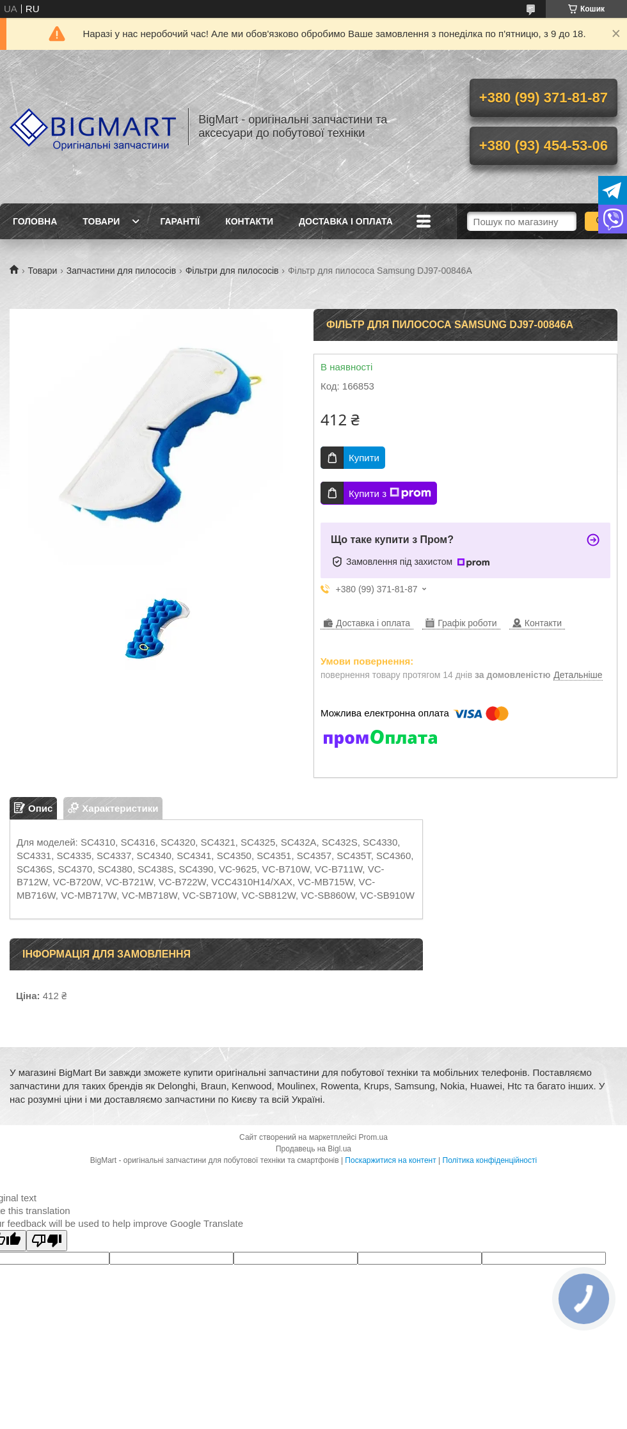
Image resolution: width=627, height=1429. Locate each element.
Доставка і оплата (346, 221)
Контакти (249, 221)
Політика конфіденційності (490, 1160)
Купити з (390, 493)
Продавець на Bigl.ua (313, 1148)
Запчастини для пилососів (121, 270)
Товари (101, 221)
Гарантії (180, 221)
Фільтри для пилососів (232, 270)
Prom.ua (373, 1137)
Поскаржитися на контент (390, 1160)
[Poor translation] (46, 1240)
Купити (364, 457)
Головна (35, 221)
